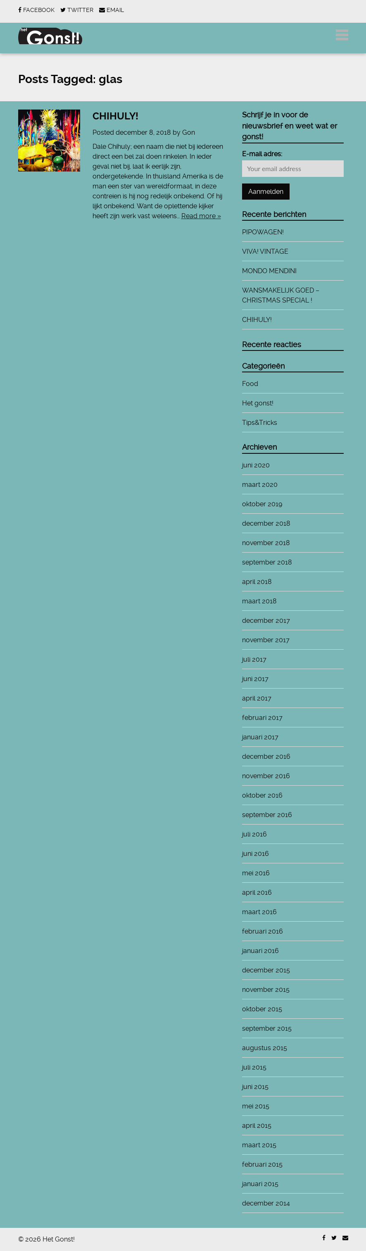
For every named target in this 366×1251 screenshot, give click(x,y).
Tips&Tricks (259, 423)
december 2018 (266, 523)
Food (250, 384)
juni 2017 (255, 679)
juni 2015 (255, 1087)
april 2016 (257, 892)
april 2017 (256, 698)
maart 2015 (259, 1145)
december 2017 (266, 620)
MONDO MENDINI (269, 271)
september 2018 (267, 562)
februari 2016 (262, 931)
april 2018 (257, 582)
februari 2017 (262, 718)
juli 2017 (254, 659)
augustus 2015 (264, 1048)
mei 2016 (256, 873)
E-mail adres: (262, 154)
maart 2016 (259, 912)
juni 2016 (255, 854)
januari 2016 (260, 951)
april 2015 (256, 1125)
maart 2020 (260, 484)
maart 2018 (259, 601)
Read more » (201, 216)
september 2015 (267, 1028)
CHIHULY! (115, 116)
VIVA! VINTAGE (265, 251)
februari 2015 (262, 1164)
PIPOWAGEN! (263, 232)
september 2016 (267, 815)
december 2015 (266, 970)
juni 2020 (256, 465)
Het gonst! (257, 403)
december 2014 (266, 1203)
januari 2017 (260, 737)
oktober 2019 (262, 504)
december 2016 (266, 756)
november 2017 (266, 640)
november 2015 (266, 990)
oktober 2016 (262, 795)
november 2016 (266, 776)
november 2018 (266, 543)
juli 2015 (254, 1067)
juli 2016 (254, 834)
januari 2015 (260, 1184)
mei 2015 (255, 1106)
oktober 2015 (262, 1009)
